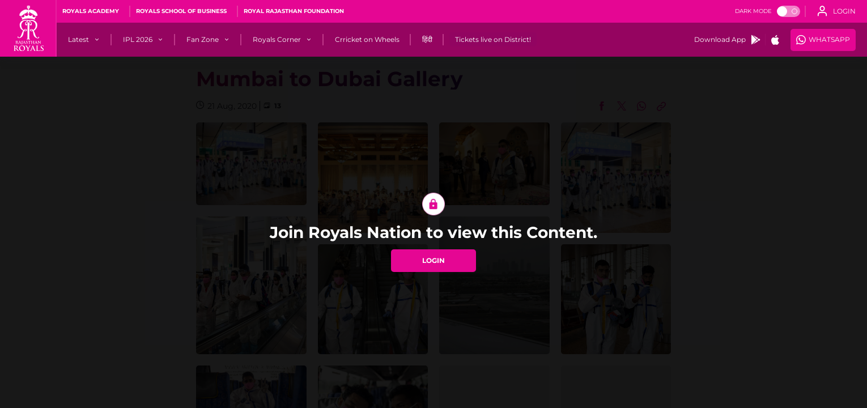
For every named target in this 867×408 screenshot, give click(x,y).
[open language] (836, 11)
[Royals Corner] (277, 40)
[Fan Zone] (202, 40)
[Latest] (78, 40)
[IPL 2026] (137, 40)
